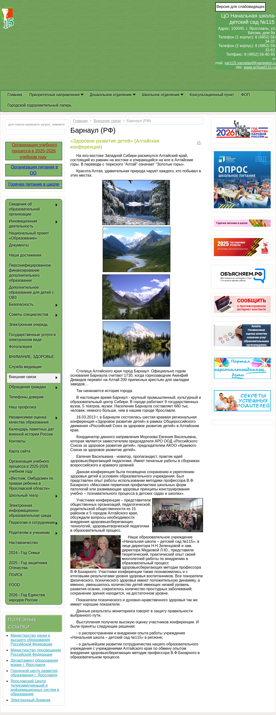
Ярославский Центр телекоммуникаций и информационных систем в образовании (35, 687)
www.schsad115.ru (260, 67)
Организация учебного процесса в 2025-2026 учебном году (34, 151)
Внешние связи (107, 121)
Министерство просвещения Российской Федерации (36, 652)
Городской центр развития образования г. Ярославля (34, 673)
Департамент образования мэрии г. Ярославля (34, 662)
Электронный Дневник (30, 700)
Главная (80, 121)
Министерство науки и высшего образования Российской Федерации (31, 639)
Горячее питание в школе (33, 184)
